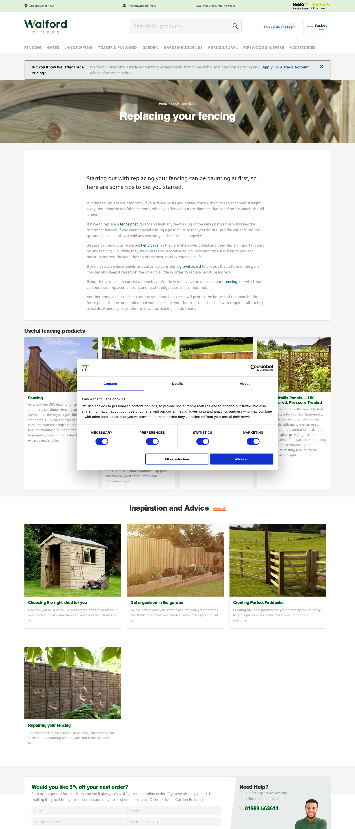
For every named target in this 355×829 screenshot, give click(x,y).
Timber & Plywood (117, 47)
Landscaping (78, 47)
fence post (129, 224)
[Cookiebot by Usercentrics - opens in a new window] (253, 367)
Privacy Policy (100, 691)
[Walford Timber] (45, 27)
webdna (296, 820)
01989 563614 (262, 667)
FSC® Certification (39, 748)
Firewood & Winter (263, 47)
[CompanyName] (79, 680)
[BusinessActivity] (174, 680)
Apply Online (111, 736)
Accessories (302, 47)
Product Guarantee (117, 785)
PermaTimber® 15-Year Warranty (52, 760)
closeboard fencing (221, 281)
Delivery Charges (115, 756)
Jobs (27, 777)
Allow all (242, 459)
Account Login (113, 730)
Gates (53, 47)
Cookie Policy (128, 691)
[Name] (79, 669)
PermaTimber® (37, 754)
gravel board (190, 266)
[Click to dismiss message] (321, 67)
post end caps (146, 245)
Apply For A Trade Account (285, 67)
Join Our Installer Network (46, 771)
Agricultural (223, 47)
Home (163, 103)
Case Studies (35, 736)
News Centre (35, 742)
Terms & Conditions (117, 762)
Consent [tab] (110, 383)
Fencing (33, 47)
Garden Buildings (183, 47)
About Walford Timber (43, 725)
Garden (150, 47)
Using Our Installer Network (48, 765)
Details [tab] (177, 383)
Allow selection (177, 459)
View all (219, 508)
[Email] (174, 669)
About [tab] (245, 383)
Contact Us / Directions (120, 779)
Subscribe (206, 694)
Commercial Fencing (41, 730)
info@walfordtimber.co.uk (276, 759)
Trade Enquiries (114, 725)
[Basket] (317, 27)
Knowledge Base (38, 783)
